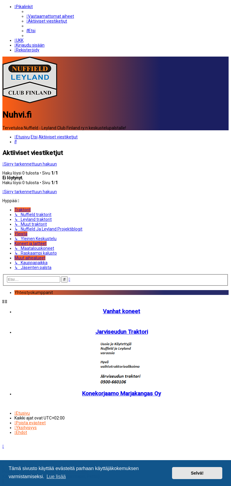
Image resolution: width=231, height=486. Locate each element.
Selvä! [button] (197, 473)
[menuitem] (50, 16)
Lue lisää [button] (56, 476)
